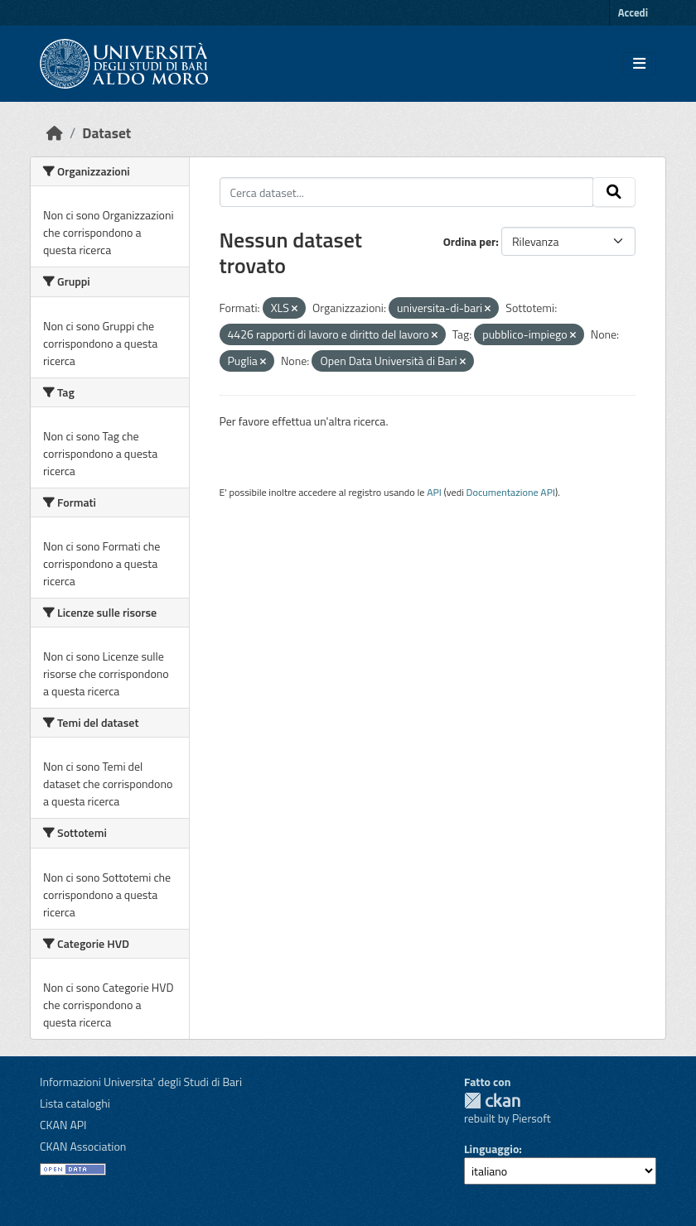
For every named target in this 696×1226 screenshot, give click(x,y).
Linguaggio (491, 1148)
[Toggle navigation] (639, 63)
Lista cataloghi (75, 1103)
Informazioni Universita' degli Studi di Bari (141, 1081)
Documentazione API (510, 492)
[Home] (54, 133)
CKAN (492, 1100)
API (434, 492)
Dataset (106, 133)
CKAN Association (83, 1146)
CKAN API (63, 1124)
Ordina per (469, 241)
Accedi (633, 12)
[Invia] (614, 192)
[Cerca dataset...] (407, 192)
